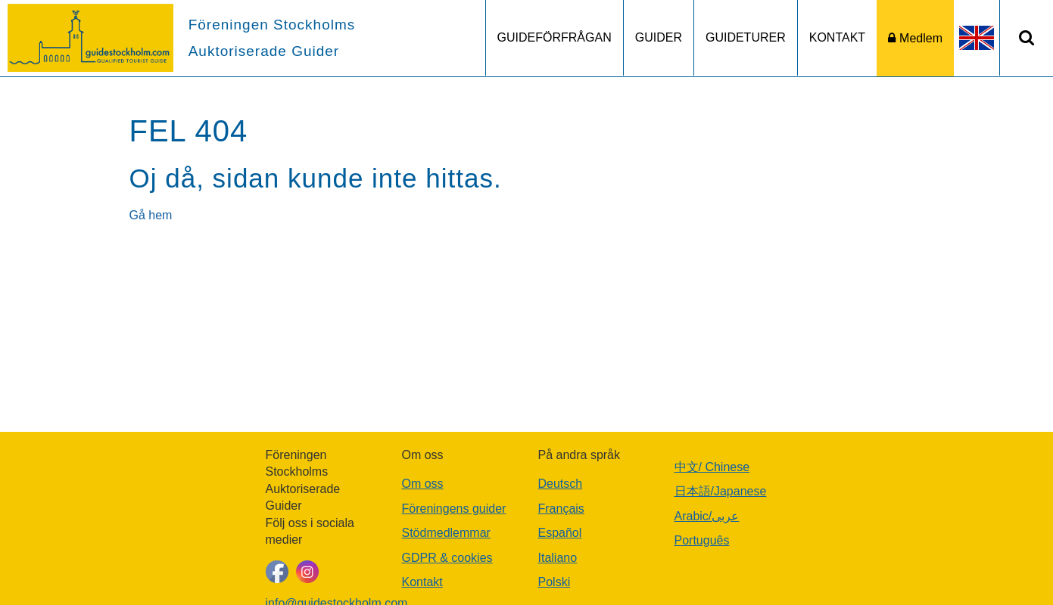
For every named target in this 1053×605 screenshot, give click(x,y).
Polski (554, 582)
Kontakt (422, 582)
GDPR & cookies (447, 557)
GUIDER (658, 37)
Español (560, 532)
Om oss (423, 483)
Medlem (920, 38)
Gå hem (151, 215)
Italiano (558, 557)
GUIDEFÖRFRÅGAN (554, 37)
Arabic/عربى (707, 516)
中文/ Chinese (712, 467)
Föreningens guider (454, 508)
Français (561, 508)
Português (702, 540)
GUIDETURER (746, 37)
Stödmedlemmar (446, 532)
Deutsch (560, 483)
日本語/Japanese (720, 491)
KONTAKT (837, 37)
